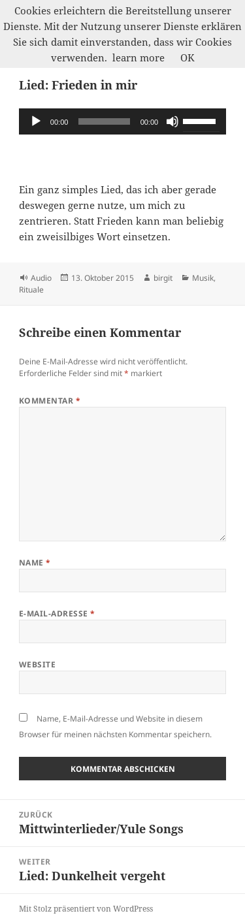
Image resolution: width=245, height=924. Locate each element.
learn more (138, 57)
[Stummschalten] (172, 121)
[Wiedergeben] (35, 121)
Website (37, 664)
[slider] (103, 121)
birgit (163, 277)
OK (187, 57)
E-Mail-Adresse (57, 613)
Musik (203, 277)
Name (35, 562)
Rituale (31, 289)
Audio (41, 277)
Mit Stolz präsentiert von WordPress (86, 908)
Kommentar (49, 400)
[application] (122, 121)
